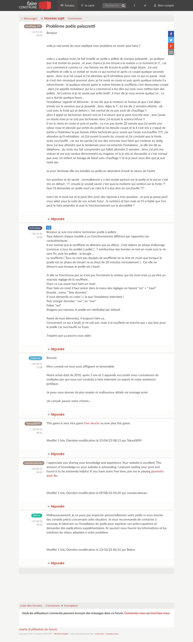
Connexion (75, 18)
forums (67, 5)
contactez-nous (112, 634)
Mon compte (164, 5)
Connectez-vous (135, 613)
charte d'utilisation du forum (38, 629)
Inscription (71, 605)
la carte (88, 5)
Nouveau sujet (52, 18)
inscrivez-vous (159, 613)
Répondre (56, 219)
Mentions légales (61, 634)
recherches (99, 634)
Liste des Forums (31, 605)
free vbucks (92, 423)
